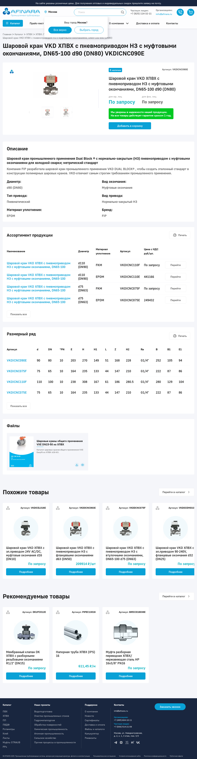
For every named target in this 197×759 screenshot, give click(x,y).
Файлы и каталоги (95, 729)
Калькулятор (92, 733)
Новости (89, 715)
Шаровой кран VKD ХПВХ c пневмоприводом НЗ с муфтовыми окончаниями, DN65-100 (38, 265)
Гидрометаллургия (44, 720)
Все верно (60, 30)
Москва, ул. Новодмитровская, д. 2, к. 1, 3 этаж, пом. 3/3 (128, 734)
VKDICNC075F (17, 371)
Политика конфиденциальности (155, 756)
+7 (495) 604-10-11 (123, 720)
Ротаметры (9, 729)
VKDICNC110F (17, 382)
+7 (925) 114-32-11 (141, 13)
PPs (5, 746)
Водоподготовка (43, 711)
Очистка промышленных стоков (51, 715)
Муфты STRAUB (11, 742)
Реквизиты (90, 737)
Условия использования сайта (130, 756)
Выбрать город (89, 30)
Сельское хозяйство (45, 737)
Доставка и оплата (95, 724)
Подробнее (26, 571)
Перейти (175, 265)
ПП (4, 720)
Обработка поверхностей (47, 724)
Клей (5, 733)
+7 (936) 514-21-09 (123, 726)
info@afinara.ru (164, 14)
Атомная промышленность (49, 733)
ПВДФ (6, 724)
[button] (50, 11)
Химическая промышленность (50, 729)
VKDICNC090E (17, 360)
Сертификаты (92, 720)
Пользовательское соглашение (104, 756)
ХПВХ (6, 715)
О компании (91, 711)
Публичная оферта (176, 756)
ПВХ (5, 711)
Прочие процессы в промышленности (55, 742)
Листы (6, 737)
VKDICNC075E (17, 392)
